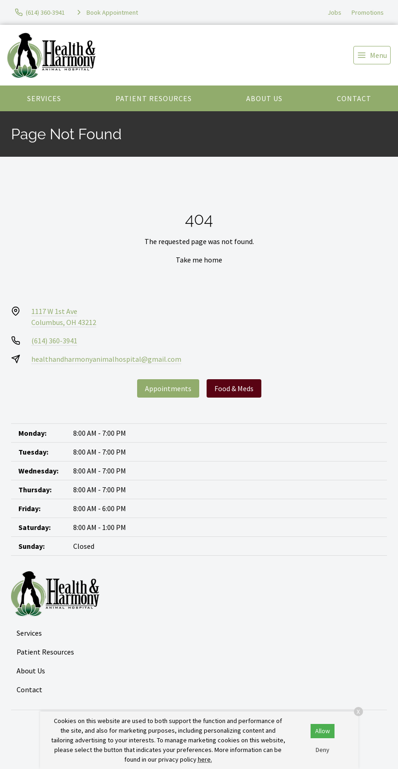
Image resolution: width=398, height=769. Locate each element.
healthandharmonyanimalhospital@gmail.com (106, 359)
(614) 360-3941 (54, 340)
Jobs (334, 12)
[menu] (372, 55)
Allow (322, 731)
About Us (264, 98)
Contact (354, 98)
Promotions (368, 12)
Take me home (199, 259)
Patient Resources (153, 98)
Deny (322, 750)
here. (205, 759)
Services (44, 98)
